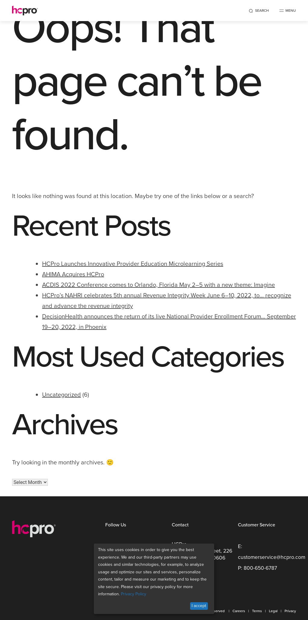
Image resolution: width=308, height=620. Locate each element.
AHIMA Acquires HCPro (73, 274)
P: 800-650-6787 (257, 568)
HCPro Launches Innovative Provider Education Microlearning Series (132, 263)
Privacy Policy (133, 594)
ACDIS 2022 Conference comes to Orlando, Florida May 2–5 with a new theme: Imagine (158, 284)
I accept (199, 606)
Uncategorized (61, 394)
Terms (257, 611)
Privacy (290, 611)
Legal (273, 611)
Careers (239, 611)
